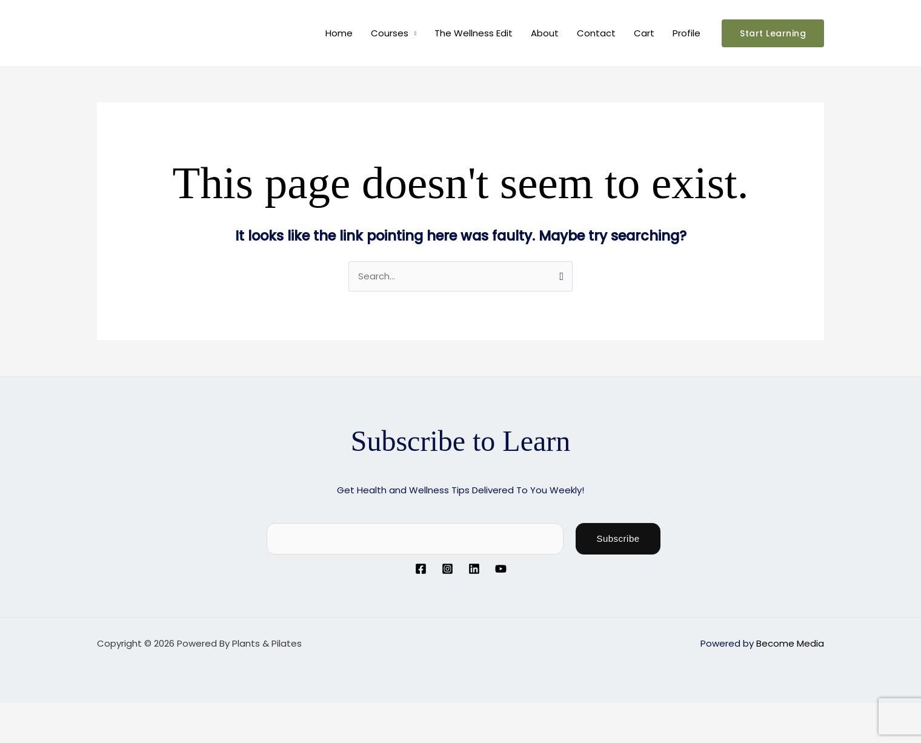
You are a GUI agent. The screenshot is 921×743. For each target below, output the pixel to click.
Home (339, 33)
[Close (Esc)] (134, 713)
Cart (644, 33)
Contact (596, 33)
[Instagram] (447, 569)
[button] (773, 33)
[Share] (96, 713)
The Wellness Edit (473, 33)
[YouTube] (501, 569)
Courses (389, 33)
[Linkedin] (474, 569)
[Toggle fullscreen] (57, 713)
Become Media (790, 643)
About (545, 33)
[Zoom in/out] (18, 713)
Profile (686, 33)
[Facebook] (421, 569)
